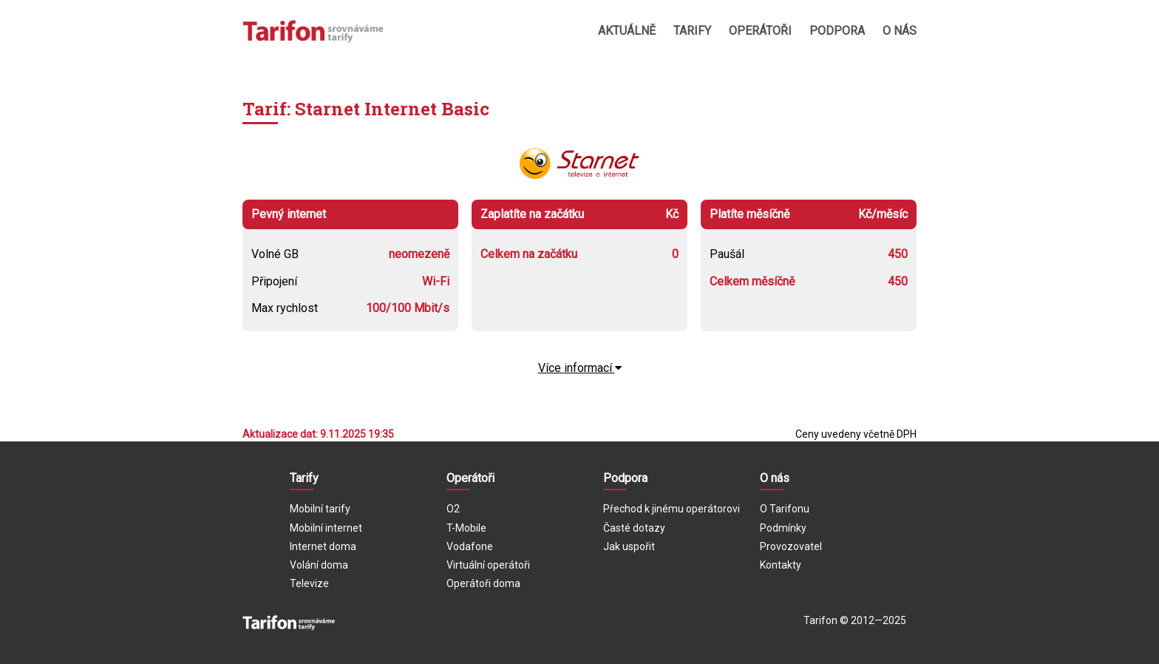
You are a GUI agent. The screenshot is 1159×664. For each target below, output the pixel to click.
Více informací (580, 368)
